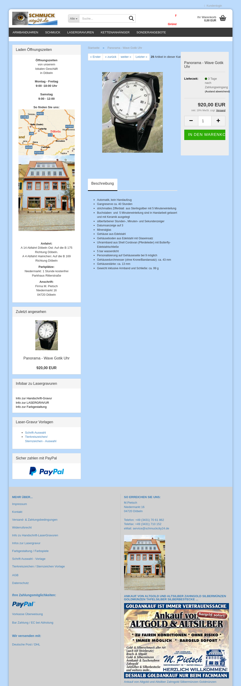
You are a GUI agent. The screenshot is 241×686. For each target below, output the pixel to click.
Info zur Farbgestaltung (31, 409)
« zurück (110, 59)
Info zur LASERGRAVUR (32, 405)
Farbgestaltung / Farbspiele (30, 553)
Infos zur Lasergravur (26, 545)
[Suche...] (73, 18)
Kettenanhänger (115, 32)
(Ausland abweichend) (217, 94)
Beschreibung (102, 186)
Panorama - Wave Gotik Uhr (46, 361)
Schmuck (52, 32)
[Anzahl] (205, 123)
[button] (191, 123)
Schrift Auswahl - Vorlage (29, 561)
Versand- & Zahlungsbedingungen (35, 522)
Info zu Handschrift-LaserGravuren (35, 538)
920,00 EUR (46, 370)
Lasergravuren (80, 32)
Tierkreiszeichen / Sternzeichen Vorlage (38, 569)
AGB (15, 578)
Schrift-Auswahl (35, 435)
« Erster (95, 59)
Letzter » (141, 59)
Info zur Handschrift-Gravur (34, 401)
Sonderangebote (151, 32)
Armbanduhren (25, 32)
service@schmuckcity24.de (151, 531)
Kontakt (17, 514)
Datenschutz (20, 585)
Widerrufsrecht (22, 530)
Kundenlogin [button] (213, 5)
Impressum (19, 506)
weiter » (126, 59)
